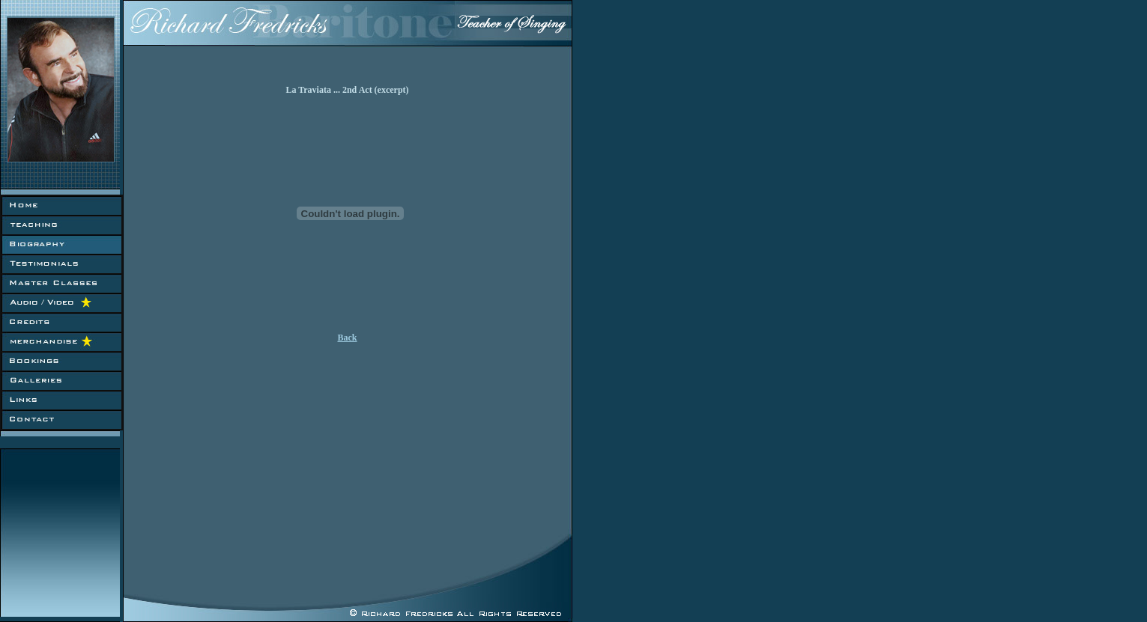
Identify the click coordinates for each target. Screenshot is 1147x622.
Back (347, 337)
